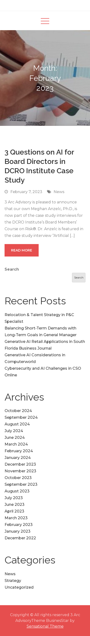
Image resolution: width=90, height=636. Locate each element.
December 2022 (20, 538)
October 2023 (18, 477)
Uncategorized (19, 587)
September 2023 (21, 484)
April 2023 (14, 511)
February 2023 (19, 524)
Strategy (13, 580)
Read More (21, 250)
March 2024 (16, 444)
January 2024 (18, 457)
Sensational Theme (45, 626)
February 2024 (19, 451)
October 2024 (18, 410)
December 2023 (20, 464)
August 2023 (17, 491)
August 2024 (17, 424)
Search (12, 269)
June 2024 (15, 437)
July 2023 (14, 498)
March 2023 (16, 518)
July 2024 (14, 431)
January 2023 (17, 531)
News (59, 192)
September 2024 (21, 417)
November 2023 (20, 471)
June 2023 (14, 504)
